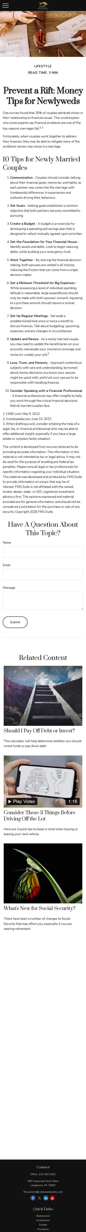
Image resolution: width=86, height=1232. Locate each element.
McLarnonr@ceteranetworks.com (43, 1192)
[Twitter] (39, 1197)
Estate (43, 1224)
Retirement (43, 1216)
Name (7, 543)
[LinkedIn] (45, 1197)
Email (6, 565)
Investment (43, 1220)
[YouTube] (52, 1197)
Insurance (43, 1229)
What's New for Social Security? (39, 908)
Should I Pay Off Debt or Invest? (39, 731)
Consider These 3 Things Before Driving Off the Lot (39, 816)
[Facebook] (32, 1197)
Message (9, 588)
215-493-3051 (47, 1174)
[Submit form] (15, 622)
